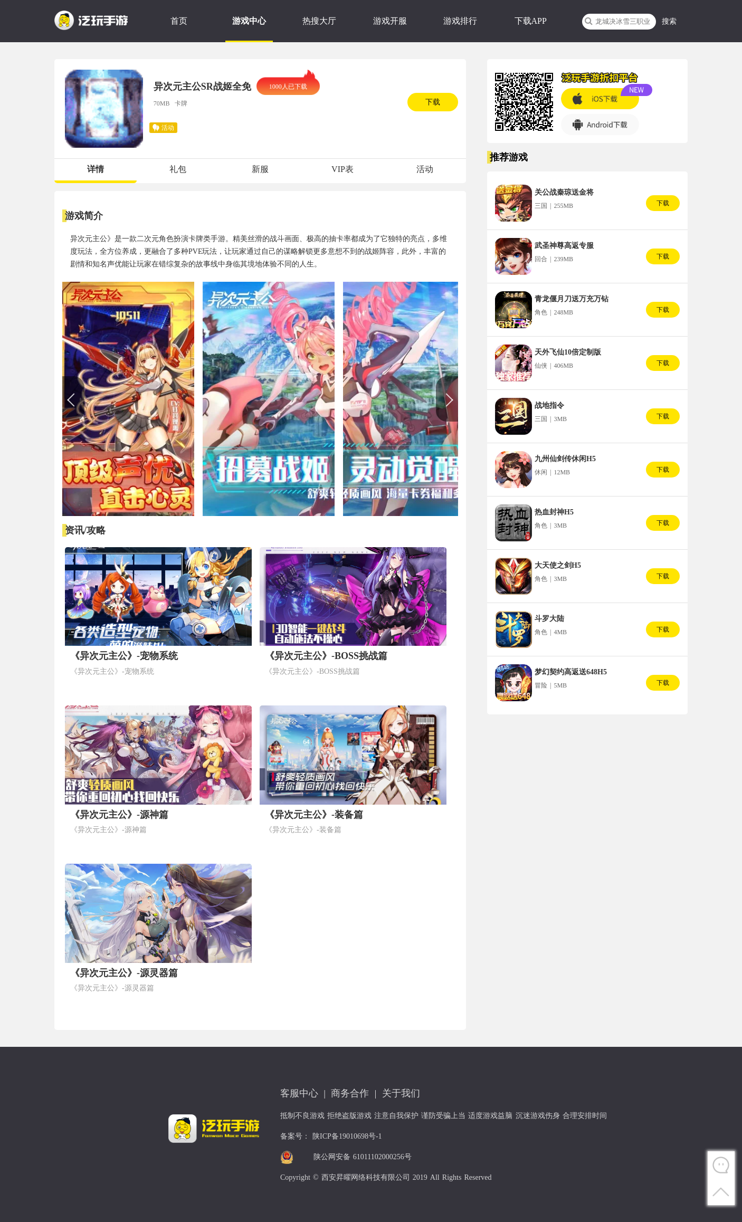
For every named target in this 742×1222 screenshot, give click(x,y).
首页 (178, 20)
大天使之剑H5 (558, 565)
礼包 (177, 169)
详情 (95, 169)
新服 (260, 169)
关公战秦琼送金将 (564, 192)
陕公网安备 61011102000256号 (362, 1157)
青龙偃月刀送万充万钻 (571, 299)
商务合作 (350, 1093)
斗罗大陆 (549, 619)
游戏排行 (460, 20)
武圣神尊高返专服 (564, 246)
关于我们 (401, 1093)
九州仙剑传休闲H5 (565, 459)
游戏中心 (249, 20)
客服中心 (299, 1093)
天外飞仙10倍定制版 (568, 352)
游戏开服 (390, 20)
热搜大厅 (319, 20)
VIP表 (342, 169)
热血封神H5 (554, 512)
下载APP (531, 20)
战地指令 (549, 405)
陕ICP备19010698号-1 (347, 1136)
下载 (432, 102)
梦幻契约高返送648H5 (571, 672)
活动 (424, 169)
